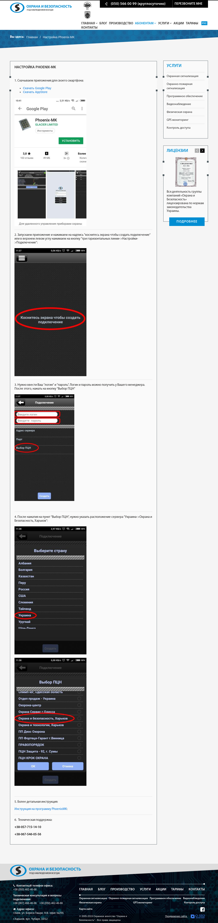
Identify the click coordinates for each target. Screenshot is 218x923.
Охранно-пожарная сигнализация (128, 898)
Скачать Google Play (37, 88)
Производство (121, 23)
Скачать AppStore (35, 92)
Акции (179, 23)
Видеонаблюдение (179, 104)
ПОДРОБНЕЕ (186, 221)
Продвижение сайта (185, 916)
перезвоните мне (188, 4)
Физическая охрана (179, 112)
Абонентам (145, 23)
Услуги (165, 23)
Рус (204, 23)
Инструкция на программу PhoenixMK (40, 809)
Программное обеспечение (185, 96)
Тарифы (192, 23)
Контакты (89, 27)
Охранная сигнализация (182, 76)
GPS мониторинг (177, 120)
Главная (89, 23)
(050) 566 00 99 (124, 4)
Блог (103, 23)
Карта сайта (85, 909)
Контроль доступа (179, 128)
